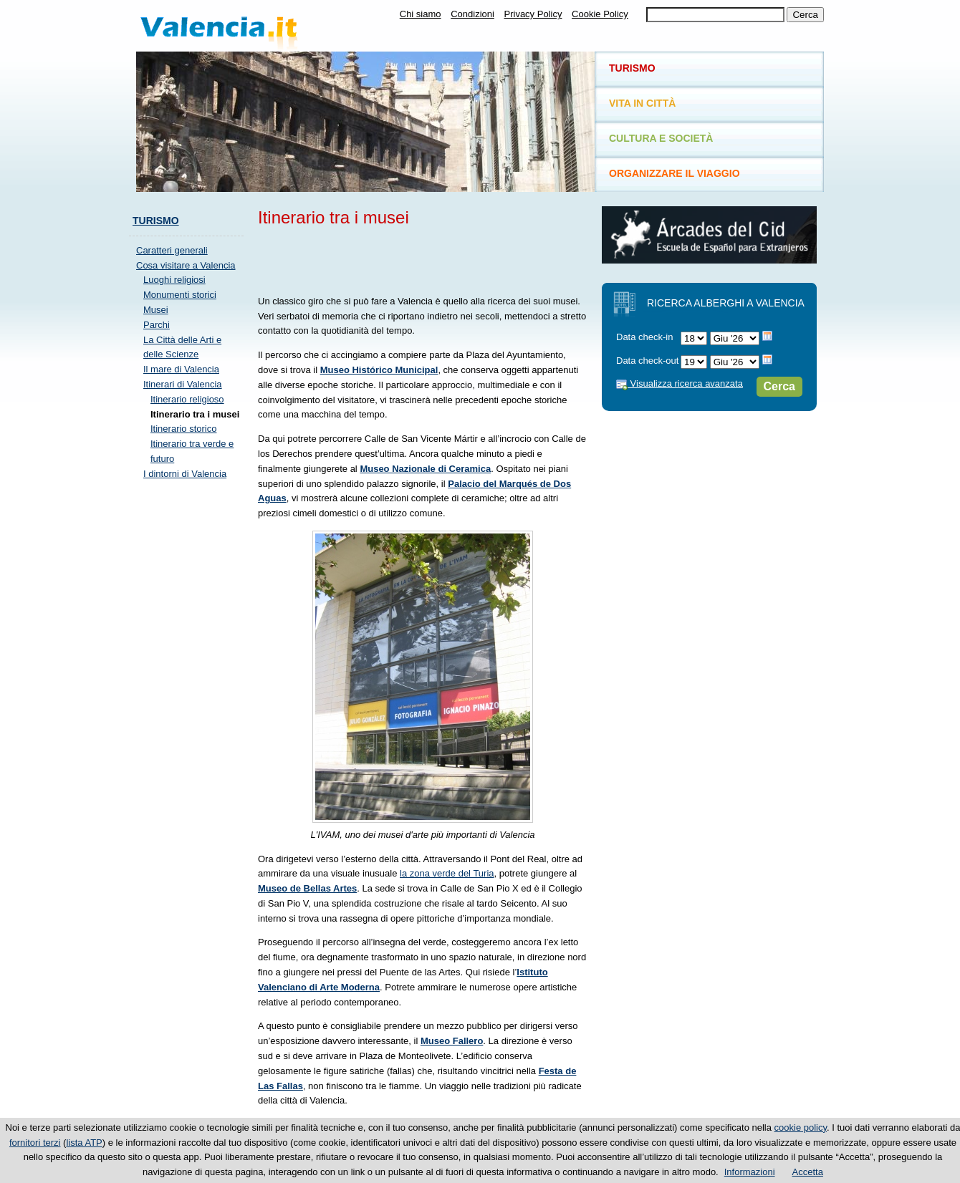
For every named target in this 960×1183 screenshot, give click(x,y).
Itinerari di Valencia (182, 384)
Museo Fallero (452, 1040)
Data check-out (647, 360)
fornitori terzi (35, 1142)
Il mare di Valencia (181, 369)
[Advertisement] (425, 258)
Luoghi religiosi (174, 279)
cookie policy (800, 1127)
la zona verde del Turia (447, 873)
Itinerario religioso (187, 399)
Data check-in (644, 337)
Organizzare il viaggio (674, 173)
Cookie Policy (600, 14)
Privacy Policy (533, 14)
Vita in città (642, 103)
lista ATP (84, 1142)
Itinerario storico (183, 428)
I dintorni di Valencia (184, 473)
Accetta (807, 1172)
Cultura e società (661, 138)
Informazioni (749, 1172)
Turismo (156, 220)
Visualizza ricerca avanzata (679, 383)
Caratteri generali (172, 250)
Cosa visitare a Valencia (186, 265)
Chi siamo (420, 14)
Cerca (779, 386)
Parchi (156, 324)
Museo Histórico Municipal (379, 369)
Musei (155, 309)
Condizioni (472, 14)
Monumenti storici (179, 294)
